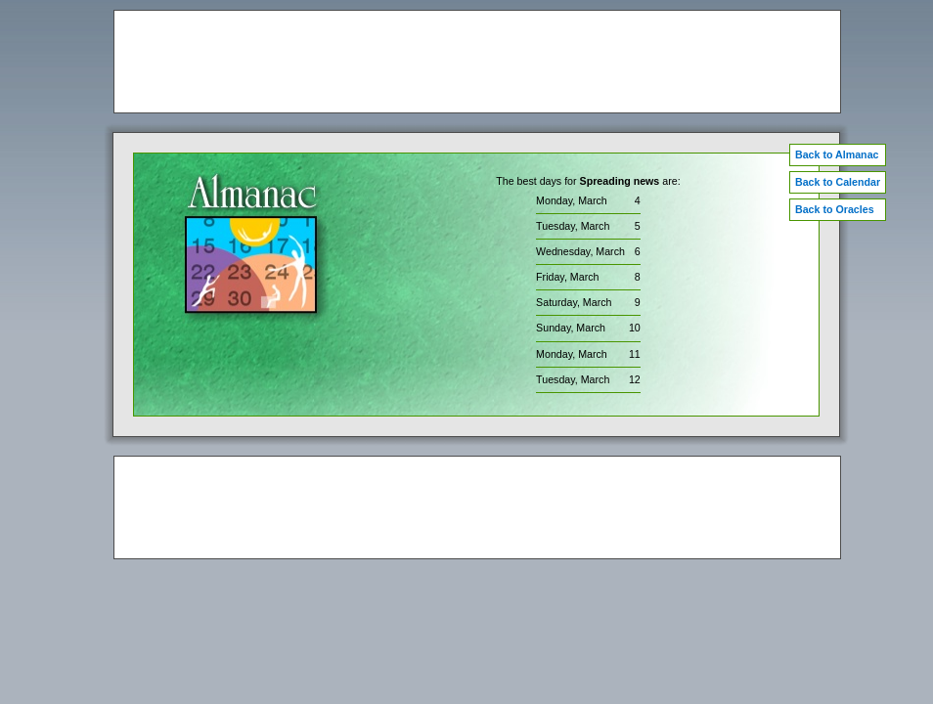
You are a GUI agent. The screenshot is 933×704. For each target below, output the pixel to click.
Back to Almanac (836, 154)
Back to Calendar (837, 182)
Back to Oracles (834, 209)
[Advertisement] (477, 62)
